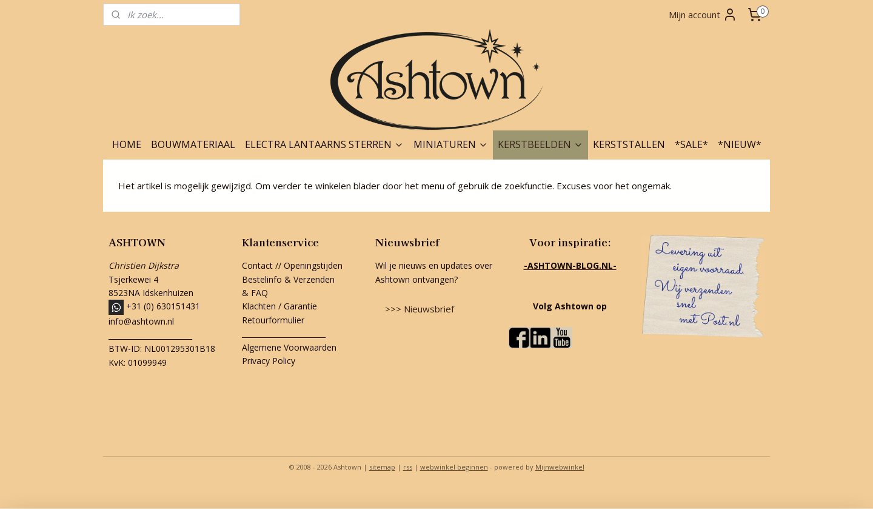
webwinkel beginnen (454, 466)
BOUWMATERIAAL (193, 144)
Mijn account (703, 14)
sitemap (382, 466)
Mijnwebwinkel (559, 466)
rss (407, 466)
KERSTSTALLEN (629, 144)
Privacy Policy (268, 360)
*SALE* (691, 144)
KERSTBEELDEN (540, 144)
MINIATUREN (450, 144)
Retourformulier (274, 320)
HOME (126, 144)
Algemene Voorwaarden (289, 347)
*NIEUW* (739, 144)
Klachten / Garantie (279, 306)
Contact (257, 265)
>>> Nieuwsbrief (419, 309)
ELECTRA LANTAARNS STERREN (324, 144)
